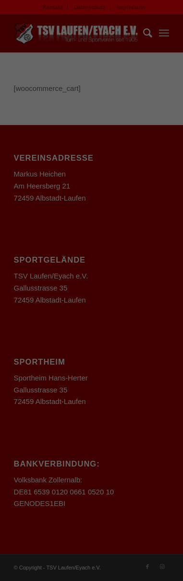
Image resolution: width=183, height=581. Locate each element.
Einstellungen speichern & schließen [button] (91, 410)
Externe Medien (139, 339)
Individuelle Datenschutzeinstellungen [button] (91, 485)
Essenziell (29, 339)
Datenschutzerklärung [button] (96, 511)
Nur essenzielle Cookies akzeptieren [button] (92, 447)
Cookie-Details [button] (49, 511)
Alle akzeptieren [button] (91, 377)
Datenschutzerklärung (40, 219)
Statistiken (80, 339)
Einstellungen (72, 228)
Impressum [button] (138, 511)
